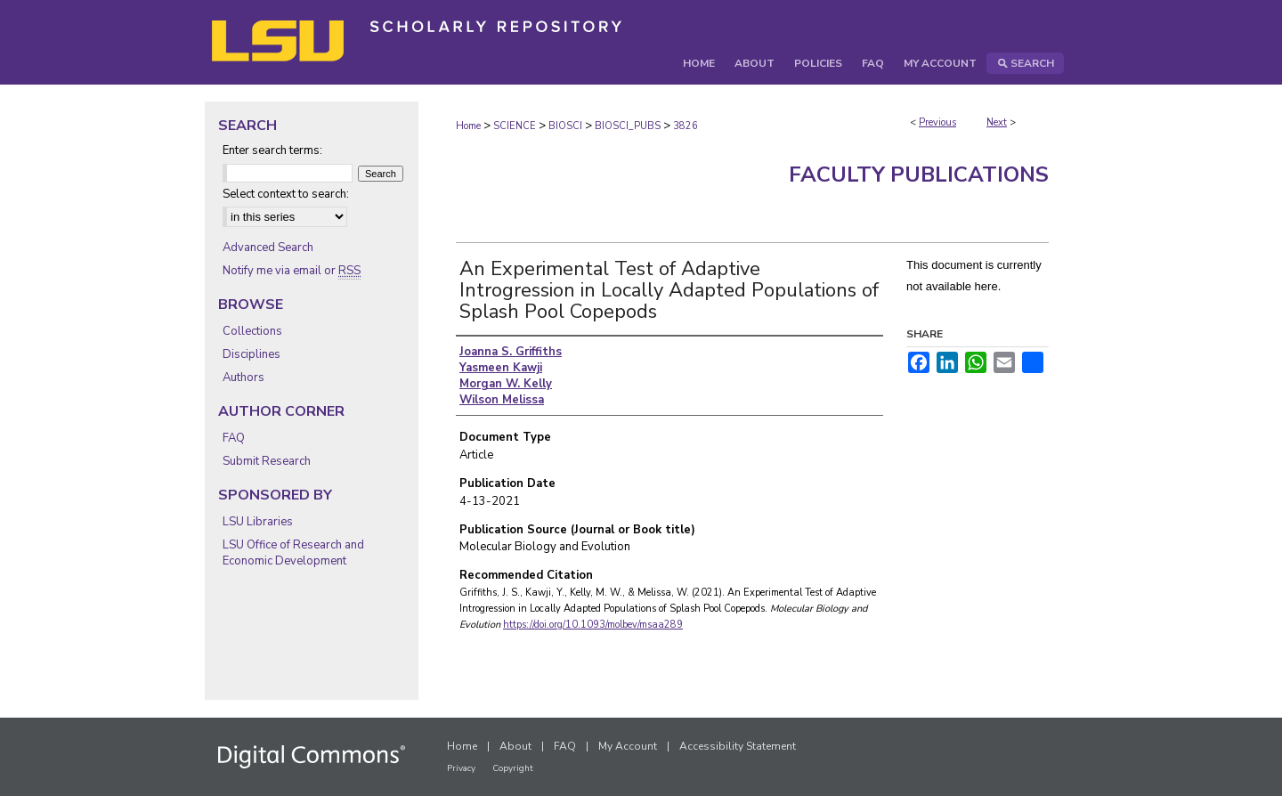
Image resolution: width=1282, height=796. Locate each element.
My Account (627, 746)
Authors (243, 378)
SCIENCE (514, 126)
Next (996, 122)
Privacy (461, 768)
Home (468, 126)
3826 (685, 126)
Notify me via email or (292, 271)
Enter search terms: (272, 150)
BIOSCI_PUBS (628, 126)
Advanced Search (268, 248)
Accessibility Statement (737, 746)
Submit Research (267, 461)
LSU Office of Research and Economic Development (293, 553)
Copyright (512, 768)
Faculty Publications (919, 174)
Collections (252, 331)
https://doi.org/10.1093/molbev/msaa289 (593, 624)
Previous (937, 122)
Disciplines (251, 354)
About (515, 746)
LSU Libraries (258, 522)
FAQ (234, 438)
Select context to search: (286, 194)
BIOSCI (565, 126)
